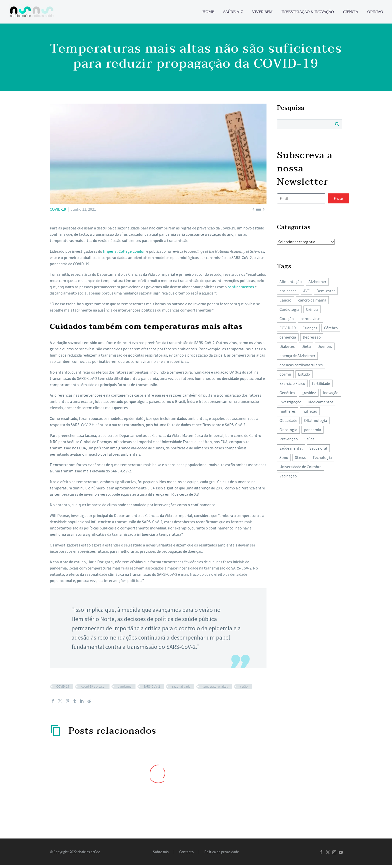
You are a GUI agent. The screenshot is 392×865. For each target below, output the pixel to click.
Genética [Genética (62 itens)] (287, 392)
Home (208, 12)
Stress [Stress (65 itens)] (300, 457)
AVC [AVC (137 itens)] (306, 290)
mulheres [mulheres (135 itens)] (288, 411)
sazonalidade (181, 686)
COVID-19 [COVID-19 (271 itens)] (288, 327)
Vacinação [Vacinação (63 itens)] (288, 475)
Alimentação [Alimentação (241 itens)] (291, 281)
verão (244, 686)
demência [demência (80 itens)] (288, 337)
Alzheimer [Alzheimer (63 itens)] (317, 281)
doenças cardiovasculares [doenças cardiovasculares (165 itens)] (301, 364)
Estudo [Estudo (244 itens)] (304, 374)
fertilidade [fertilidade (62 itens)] (321, 383)
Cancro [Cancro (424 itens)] (286, 300)
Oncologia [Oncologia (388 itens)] (288, 429)
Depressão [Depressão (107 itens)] (312, 337)
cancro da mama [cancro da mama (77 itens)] (312, 300)
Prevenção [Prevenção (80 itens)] (289, 438)
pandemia (125, 686)
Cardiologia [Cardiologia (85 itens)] (289, 309)
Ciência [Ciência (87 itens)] (312, 309)
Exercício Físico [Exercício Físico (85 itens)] (292, 383)
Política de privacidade (221, 852)
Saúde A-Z (233, 12)
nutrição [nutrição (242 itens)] (309, 411)
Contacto (186, 852)
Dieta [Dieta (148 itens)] (306, 346)
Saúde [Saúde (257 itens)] (309, 438)
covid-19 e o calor (93, 686)
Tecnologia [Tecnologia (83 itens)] (322, 457)
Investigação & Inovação (308, 12)
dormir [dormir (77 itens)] (285, 374)
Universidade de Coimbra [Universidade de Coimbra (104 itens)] (301, 466)
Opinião (375, 12)
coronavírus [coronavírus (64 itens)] (310, 318)
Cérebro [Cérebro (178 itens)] (331, 327)
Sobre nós (161, 852)
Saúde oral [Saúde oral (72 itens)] (318, 448)
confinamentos (241, 286)
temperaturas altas (215, 686)
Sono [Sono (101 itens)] (284, 457)
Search (337, 124)
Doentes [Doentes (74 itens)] (325, 346)
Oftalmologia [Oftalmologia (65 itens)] (315, 420)
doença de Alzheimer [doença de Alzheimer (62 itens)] (297, 355)
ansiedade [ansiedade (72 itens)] (288, 290)
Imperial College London (124, 251)
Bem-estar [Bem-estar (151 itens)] (325, 290)
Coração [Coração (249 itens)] (287, 318)
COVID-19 (58, 209)
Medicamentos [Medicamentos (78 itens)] (321, 401)
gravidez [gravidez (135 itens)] (309, 392)
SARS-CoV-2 (152, 686)
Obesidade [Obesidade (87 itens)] (288, 420)
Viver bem (262, 12)
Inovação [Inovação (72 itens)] (330, 392)
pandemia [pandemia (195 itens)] (312, 429)
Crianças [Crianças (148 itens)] (309, 327)
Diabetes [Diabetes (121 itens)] (287, 346)
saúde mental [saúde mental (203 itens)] (291, 448)
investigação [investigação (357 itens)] (291, 401)
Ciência (350, 12)
